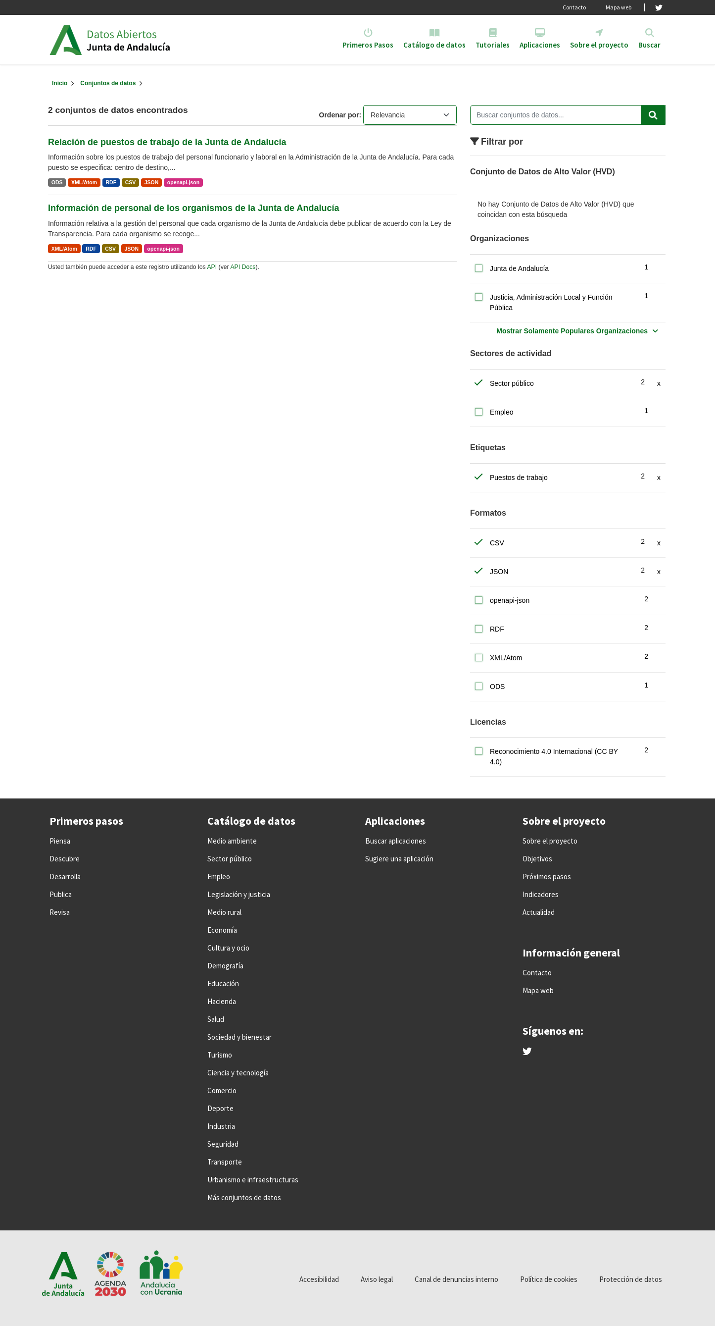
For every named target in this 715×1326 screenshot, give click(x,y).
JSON (151, 182)
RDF (111, 182)
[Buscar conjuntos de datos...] (568, 115)
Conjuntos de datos (108, 83)
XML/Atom (84, 182)
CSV (130, 182)
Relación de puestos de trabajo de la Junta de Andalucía (167, 142)
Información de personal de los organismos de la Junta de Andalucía (193, 208)
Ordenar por (339, 115)
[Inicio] (59, 83)
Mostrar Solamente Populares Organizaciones (572, 331)
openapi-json (183, 182)
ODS (57, 182)
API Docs (242, 267)
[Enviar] (653, 115)
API (212, 267)
